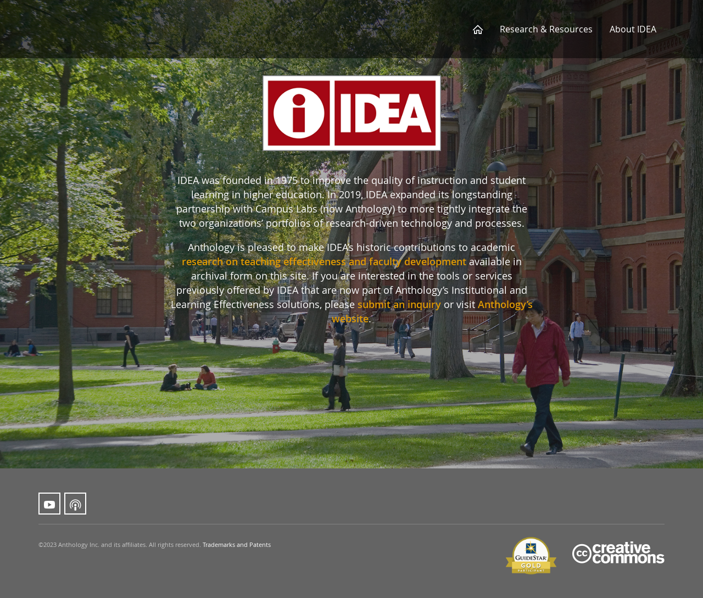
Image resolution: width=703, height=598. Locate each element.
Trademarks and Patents (237, 545)
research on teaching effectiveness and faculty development (324, 261)
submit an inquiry (399, 304)
